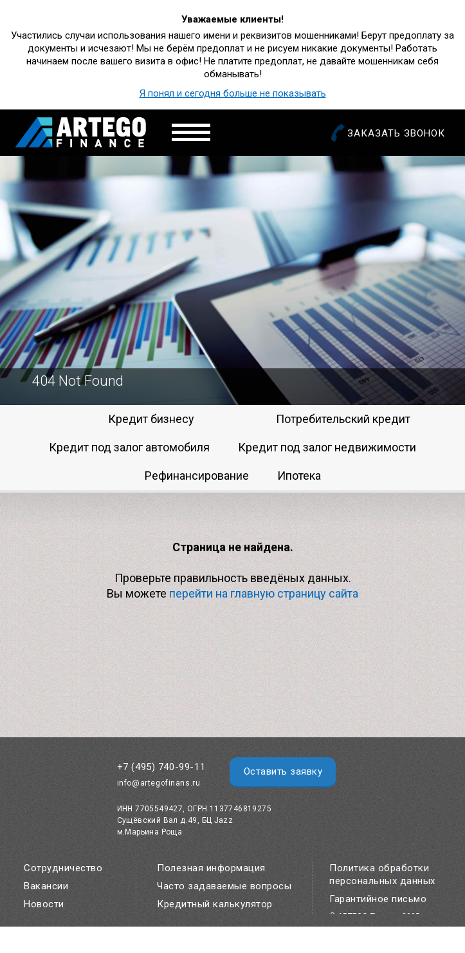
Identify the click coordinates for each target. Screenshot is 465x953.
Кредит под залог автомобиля (129, 447)
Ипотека (299, 475)
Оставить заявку (283, 771)
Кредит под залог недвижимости (327, 447)
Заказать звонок (396, 133)
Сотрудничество (63, 868)
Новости (44, 904)
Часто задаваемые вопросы (224, 886)
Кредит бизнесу (151, 419)
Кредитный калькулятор (215, 904)
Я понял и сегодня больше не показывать (233, 93)
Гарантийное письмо (377, 899)
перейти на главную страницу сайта (263, 593)
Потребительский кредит (343, 419)
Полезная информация (211, 868)
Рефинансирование (197, 475)
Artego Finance (80, 132)
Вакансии (46, 886)
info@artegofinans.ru (159, 783)
